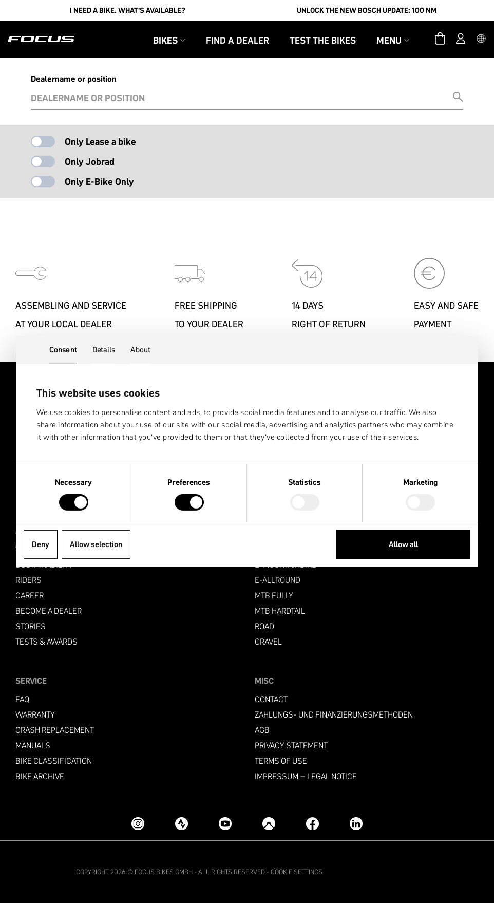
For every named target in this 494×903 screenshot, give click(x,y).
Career (29, 595)
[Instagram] (137, 823)
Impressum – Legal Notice (306, 776)
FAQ (22, 699)
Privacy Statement (291, 745)
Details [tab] (104, 349)
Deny (40, 544)
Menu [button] (392, 40)
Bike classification (53, 761)
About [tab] (140, 349)
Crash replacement (54, 730)
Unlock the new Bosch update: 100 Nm (366, 10)
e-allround (277, 580)
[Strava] (181, 823)
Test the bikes (323, 40)
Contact (271, 699)
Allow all (403, 544)
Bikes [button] (169, 40)
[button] (481, 39)
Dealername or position (74, 78)
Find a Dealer (237, 40)
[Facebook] (312, 823)
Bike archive (39, 776)
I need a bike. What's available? (127, 10)
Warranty (35, 714)
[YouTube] (225, 823)
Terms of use (281, 761)
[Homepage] (41, 39)
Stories (30, 626)
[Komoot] (268, 823)
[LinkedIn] (356, 823)
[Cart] (440, 39)
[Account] (460, 39)
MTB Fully (274, 595)
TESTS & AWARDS (46, 641)
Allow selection (96, 544)
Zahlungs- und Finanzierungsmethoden (334, 714)
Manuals (32, 745)
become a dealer (48, 611)
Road (264, 626)
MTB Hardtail (280, 611)
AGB (262, 730)
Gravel (268, 641)
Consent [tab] (63, 349)
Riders (28, 580)
